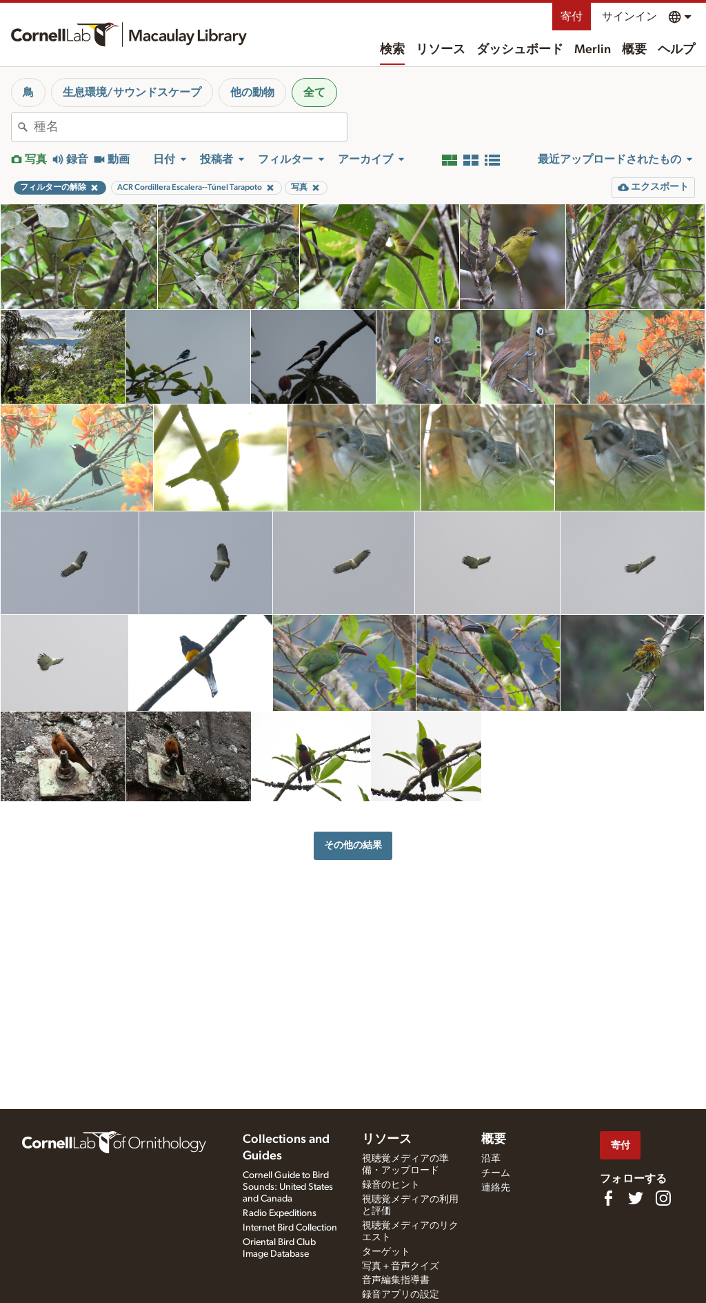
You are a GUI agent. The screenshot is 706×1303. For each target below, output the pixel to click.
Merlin (592, 49)
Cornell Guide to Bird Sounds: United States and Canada (288, 1187)
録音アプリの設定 (400, 1295)
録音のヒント (391, 1185)
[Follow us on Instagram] (663, 1198)
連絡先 (495, 1188)
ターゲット (386, 1252)
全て (314, 92)
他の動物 (252, 92)
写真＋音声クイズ (400, 1266)
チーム (495, 1173)
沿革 (491, 1159)
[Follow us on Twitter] (635, 1198)
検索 (392, 49)
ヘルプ (676, 49)
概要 (634, 49)
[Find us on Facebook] (608, 1198)
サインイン (629, 16)
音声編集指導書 (396, 1280)
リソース (440, 49)
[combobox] (190, 127)
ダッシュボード (519, 49)
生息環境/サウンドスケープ (132, 92)
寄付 (572, 16)
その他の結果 (353, 845)
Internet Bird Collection (290, 1228)
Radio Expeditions (279, 1213)
